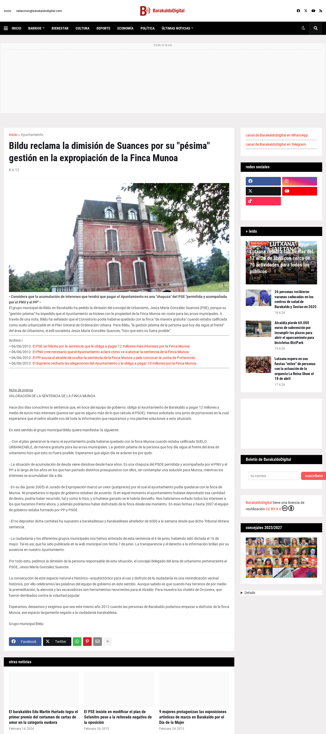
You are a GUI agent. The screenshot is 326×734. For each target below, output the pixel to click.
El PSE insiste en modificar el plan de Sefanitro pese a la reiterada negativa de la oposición (118, 717)
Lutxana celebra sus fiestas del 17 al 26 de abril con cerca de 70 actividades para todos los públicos (281, 261)
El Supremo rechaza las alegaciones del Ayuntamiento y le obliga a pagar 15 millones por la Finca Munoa (114, 363)
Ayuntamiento (32, 134)
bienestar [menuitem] (60, 28)
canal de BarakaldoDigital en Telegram (276, 144)
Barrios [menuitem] (35, 28)
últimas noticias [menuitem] (176, 28)
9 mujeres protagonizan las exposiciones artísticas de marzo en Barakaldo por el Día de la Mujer (192, 717)
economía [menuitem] (125, 28)
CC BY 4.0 (280, 508)
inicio (7, 11)
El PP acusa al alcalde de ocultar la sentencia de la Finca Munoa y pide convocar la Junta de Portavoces (114, 358)
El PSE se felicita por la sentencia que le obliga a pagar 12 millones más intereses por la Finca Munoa (111, 346)
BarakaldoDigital (259, 503)
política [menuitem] (148, 28)
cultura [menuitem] (82, 28)
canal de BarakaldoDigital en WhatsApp (277, 135)
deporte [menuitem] (103, 28)
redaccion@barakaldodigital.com (39, 11)
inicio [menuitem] (16, 28)
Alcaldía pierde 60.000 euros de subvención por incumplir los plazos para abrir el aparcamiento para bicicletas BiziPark (294, 333)
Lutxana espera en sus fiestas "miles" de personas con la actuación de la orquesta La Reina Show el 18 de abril (295, 368)
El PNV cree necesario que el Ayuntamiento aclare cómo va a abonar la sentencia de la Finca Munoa (111, 352)
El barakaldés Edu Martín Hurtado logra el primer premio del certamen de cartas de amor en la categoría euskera (43, 717)
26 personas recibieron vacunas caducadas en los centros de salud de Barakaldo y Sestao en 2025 (296, 299)
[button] (8, 28)
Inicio (13, 134)
